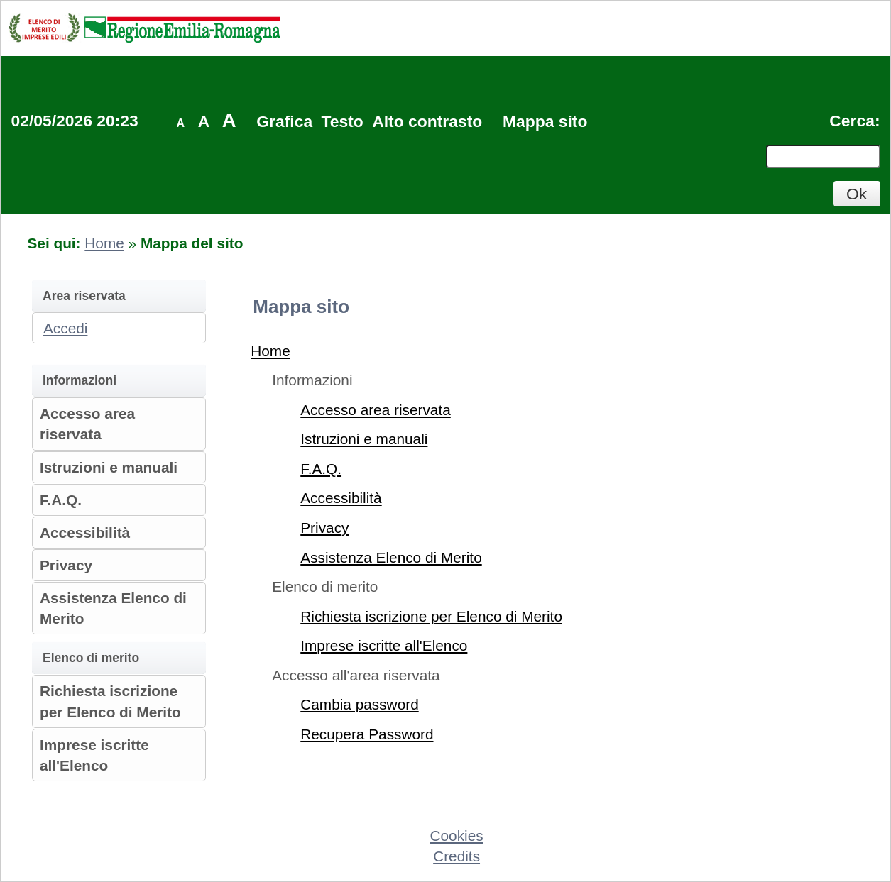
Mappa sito (545, 121)
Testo (342, 121)
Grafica (284, 121)
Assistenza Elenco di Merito (390, 557)
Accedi (65, 328)
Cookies (456, 835)
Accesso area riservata (375, 410)
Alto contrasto (427, 121)
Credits (456, 856)
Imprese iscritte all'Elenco (383, 645)
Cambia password (359, 704)
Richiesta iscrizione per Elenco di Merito (431, 616)
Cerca (852, 120)
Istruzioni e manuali (108, 467)
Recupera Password (366, 734)
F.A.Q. (61, 500)
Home (104, 243)
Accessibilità (85, 532)
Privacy (66, 565)
